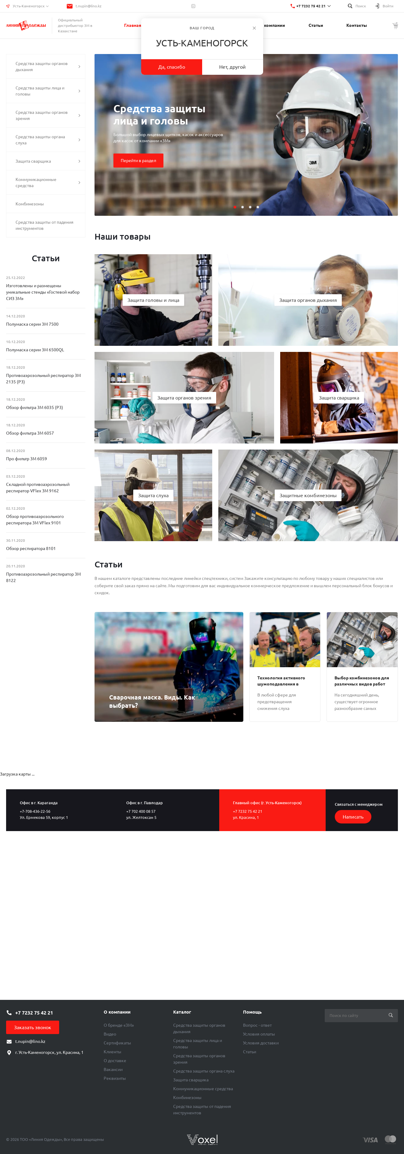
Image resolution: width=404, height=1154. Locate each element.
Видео (110, 1034)
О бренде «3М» (119, 1025)
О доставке (115, 1060)
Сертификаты (117, 1042)
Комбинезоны (187, 1097)
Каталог (182, 1012)
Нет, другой (232, 67)
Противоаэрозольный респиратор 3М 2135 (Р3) (43, 378)
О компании (117, 1012)
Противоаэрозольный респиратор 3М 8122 (43, 577)
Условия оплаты (259, 1034)
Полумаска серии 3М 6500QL (35, 349)
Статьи (249, 1051)
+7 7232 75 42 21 (311, 6)
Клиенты (112, 1051)
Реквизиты (115, 1078)
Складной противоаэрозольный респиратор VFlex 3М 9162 (38, 487)
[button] (235, 207)
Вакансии (113, 1069)
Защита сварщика (191, 1079)
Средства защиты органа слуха (203, 1071)
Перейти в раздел (138, 160)
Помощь (252, 1012)
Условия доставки (261, 1042)
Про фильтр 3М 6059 (26, 458)
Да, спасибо (171, 67)
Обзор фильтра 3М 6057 (30, 433)
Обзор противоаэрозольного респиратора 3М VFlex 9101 (35, 519)
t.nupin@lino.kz (89, 6)
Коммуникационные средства (203, 1088)
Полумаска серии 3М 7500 (32, 324)
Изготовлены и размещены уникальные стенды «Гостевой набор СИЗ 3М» (43, 292)
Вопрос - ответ (257, 1025)
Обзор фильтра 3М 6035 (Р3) (34, 407)
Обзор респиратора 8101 (31, 548)
